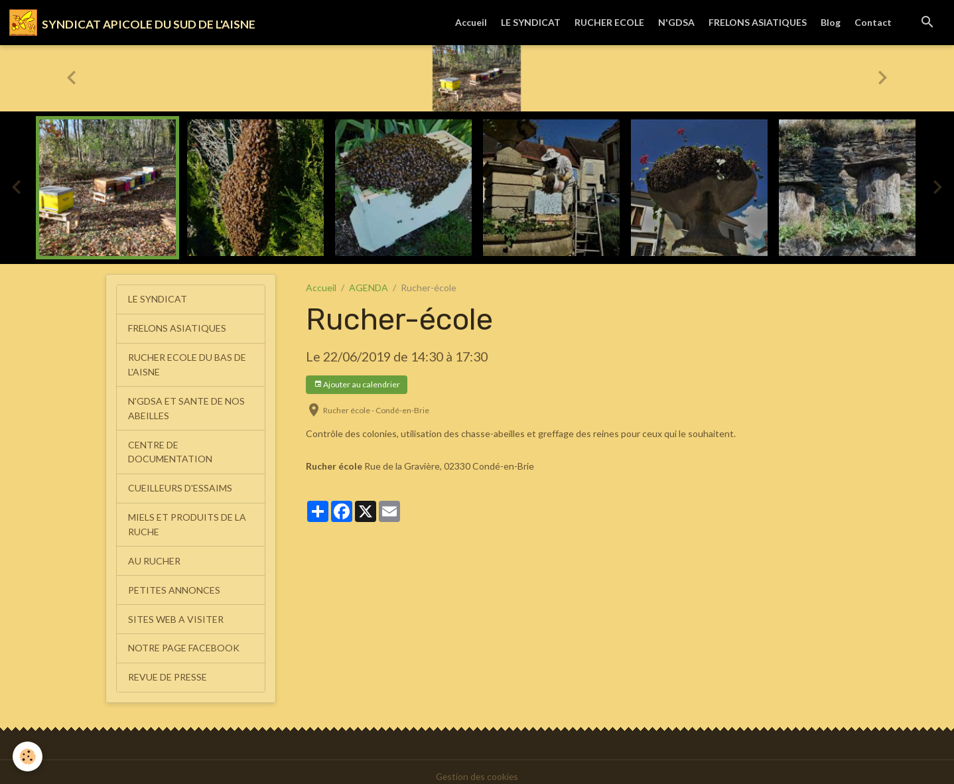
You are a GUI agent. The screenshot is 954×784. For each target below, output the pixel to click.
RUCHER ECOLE (609, 22)
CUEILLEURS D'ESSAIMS (180, 483)
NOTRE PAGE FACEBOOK (183, 639)
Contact (873, 22)
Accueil (471, 22)
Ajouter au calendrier (357, 384)
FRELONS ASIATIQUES (758, 22)
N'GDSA (676, 22)
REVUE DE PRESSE (167, 668)
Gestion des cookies (477, 767)
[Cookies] (28, 756)
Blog (831, 22)
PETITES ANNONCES (174, 582)
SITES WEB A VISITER (176, 611)
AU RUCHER (154, 554)
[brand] (132, 22)
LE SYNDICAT (531, 22)
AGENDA (368, 287)
